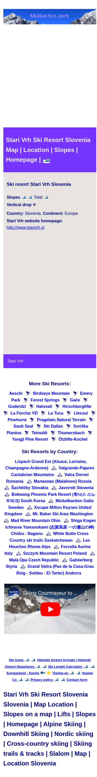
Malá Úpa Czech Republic (34, 560)
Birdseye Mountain (51, 393)
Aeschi (15, 393)
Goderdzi (17, 406)
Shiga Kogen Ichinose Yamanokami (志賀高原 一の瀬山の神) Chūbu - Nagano (50, 527)
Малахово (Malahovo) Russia (63, 481)
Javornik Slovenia (76, 488)
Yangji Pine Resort (30, 439)
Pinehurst (17, 420)
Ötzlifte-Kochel (73, 439)
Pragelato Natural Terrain (61, 420)
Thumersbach (71, 433)
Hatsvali (44, 406)
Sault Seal (23, 426)
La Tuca (55, 413)
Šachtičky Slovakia (29, 488)
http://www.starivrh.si (25, 227)
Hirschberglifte (76, 406)
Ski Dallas (53, 426)
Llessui (81, 413)
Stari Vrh (15, 361)
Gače (75, 400)
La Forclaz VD (24, 413)
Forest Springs (45, 400)
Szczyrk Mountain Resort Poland (55, 553)
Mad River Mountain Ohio (35, 520)
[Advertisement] (48, 77)
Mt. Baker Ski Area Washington (63, 514)
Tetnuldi (39, 433)
